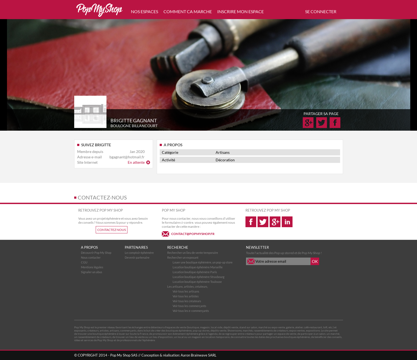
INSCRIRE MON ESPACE (240, 11)
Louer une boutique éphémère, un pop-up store (203, 262)
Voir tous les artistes (186, 296)
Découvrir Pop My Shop (96, 252)
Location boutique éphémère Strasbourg (198, 277)
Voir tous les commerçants (189, 306)
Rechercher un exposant (182, 257)
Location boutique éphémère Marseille (198, 267)
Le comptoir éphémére (139, 252)
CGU (84, 262)
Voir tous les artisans (186, 291)
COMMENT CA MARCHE (187, 11)
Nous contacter (91, 257)
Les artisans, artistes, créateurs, (187, 286)
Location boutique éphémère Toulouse (197, 281)
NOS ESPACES (144, 11)
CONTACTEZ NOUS (111, 230)
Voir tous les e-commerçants (191, 310)
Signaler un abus (91, 272)
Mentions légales (92, 267)
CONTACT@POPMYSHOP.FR (193, 234)
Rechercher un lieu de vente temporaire (192, 252)
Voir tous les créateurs (187, 301)
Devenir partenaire (137, 257)
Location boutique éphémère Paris (195, 272)
